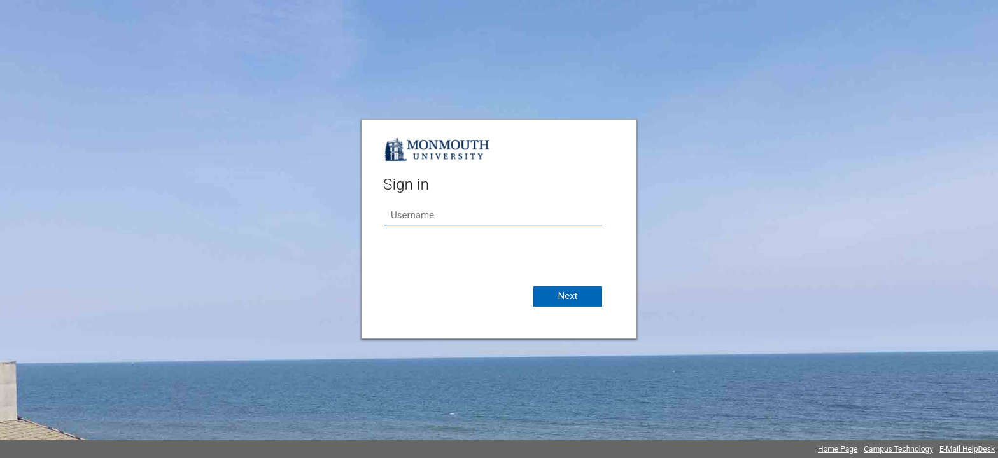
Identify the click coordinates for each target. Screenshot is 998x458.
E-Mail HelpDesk (967, 449)
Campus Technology (898, 449)
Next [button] (567, 296)
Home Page (837, 449)
